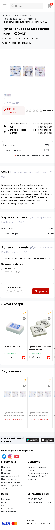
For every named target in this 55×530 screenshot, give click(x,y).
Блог (3, 502)
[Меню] (4, 6)
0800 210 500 (35, 499)
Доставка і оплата (37, 467)
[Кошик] (49, 6)
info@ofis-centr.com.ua (39, 502)
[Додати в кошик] (23, 357)
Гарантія (32, 470)
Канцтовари (7, 509)
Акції (3, 506)
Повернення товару (38, 473)
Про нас (5, 467)
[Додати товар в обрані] (24, 313)
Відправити (41, 291)
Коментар (10, 268)
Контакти (6, 470)
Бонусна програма (10, 482)
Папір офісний (8, 512)
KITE (46, 150)
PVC (46, 145)
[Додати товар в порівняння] (24, 318)
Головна (5, 499)
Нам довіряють (8, 479)
